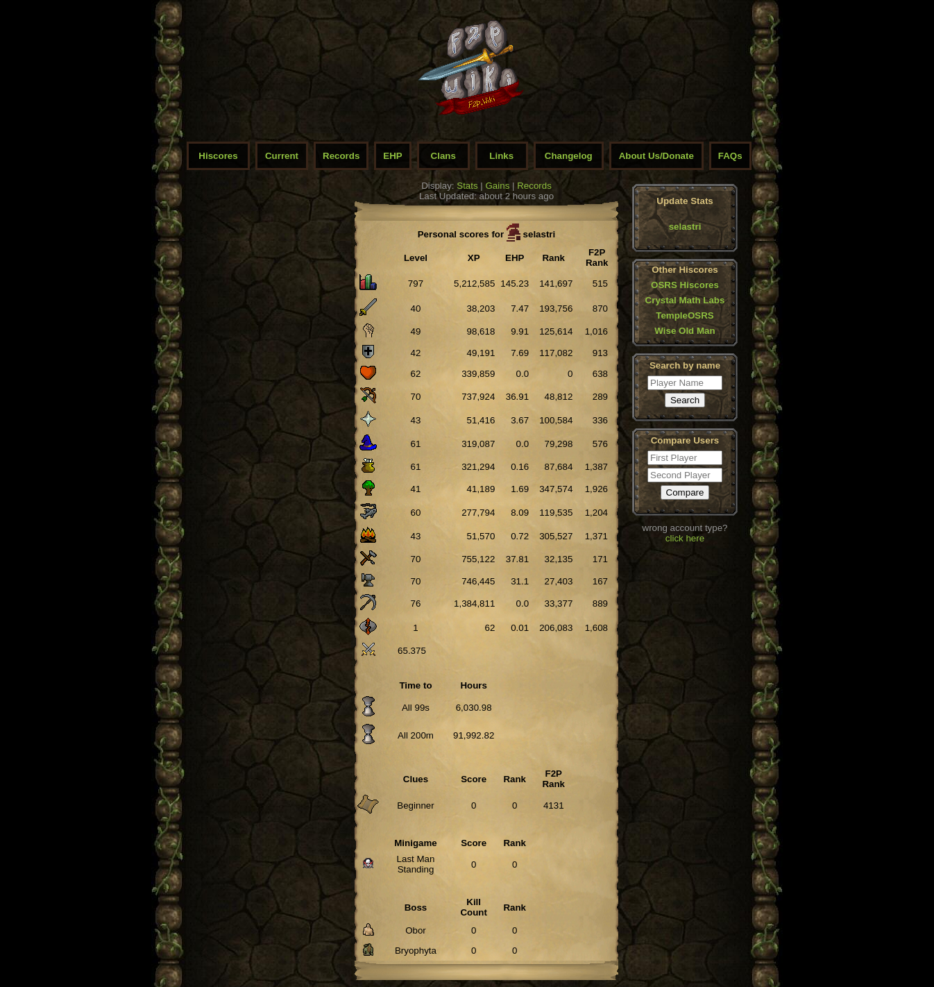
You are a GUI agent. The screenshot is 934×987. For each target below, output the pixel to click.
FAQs (730, 156)
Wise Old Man (684, 331)
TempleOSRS (684, 315)
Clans (443, 156)
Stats (467, 185)
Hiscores (217, 156)
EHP (392, 156)
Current (281, 156)
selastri (685, 226)
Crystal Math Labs (685, 300)
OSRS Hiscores (685, 285)
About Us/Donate (656, 156)
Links (501, 156)
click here (684, 538)
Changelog (569, 156)
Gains (498, 185)
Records (341, 156)
